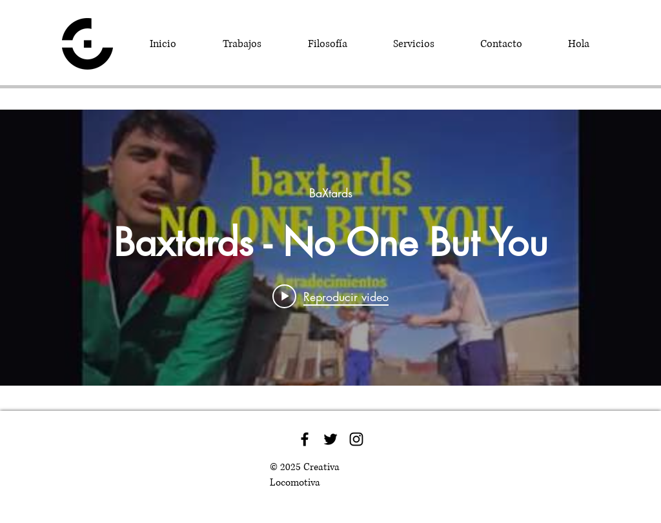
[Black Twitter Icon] (330, 439)
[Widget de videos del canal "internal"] (330, 248)
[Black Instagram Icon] (356, 439)
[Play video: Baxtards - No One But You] (330, 296)
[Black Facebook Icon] (305, 439)
